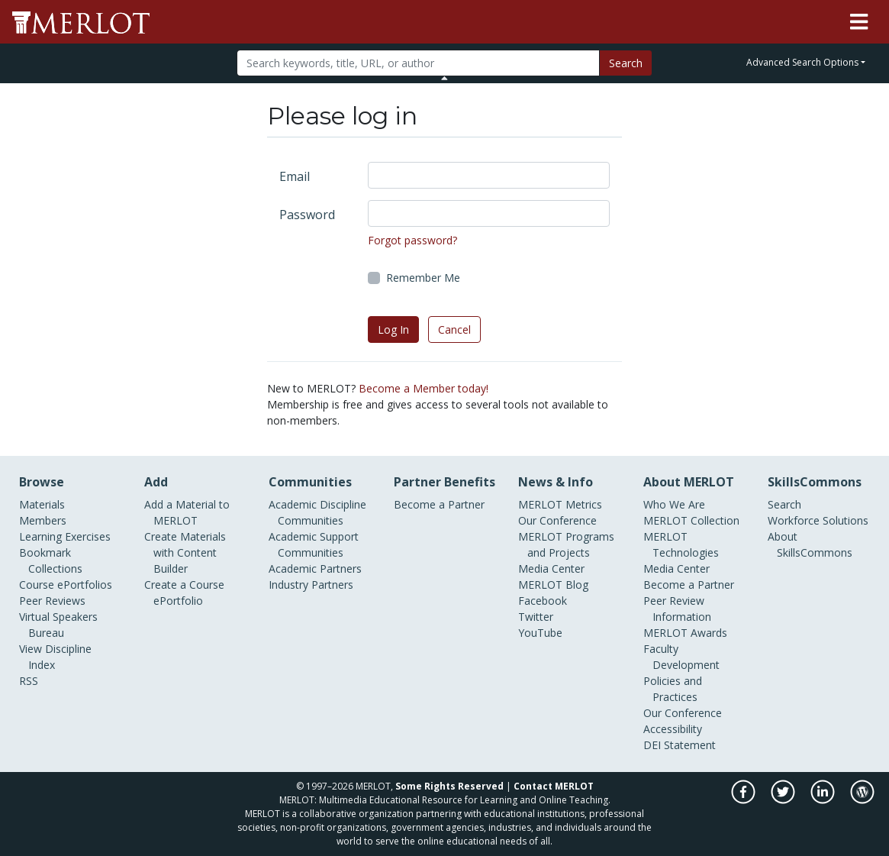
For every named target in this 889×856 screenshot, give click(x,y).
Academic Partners (315, 568)
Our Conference (557, 520)
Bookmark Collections (50, 560)
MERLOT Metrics (560, 504)
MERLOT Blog (553, 584)
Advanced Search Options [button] (802, 62)
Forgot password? (412, 240)
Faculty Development (681, 656)
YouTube (540, 632)
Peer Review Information (677, 608)
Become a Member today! (423, 388)
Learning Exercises (65, 536)
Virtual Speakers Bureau (58, 624)
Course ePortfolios (65, 584)
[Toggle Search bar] (444, 78)
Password (307, 214)
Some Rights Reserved (449, 786)
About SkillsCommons (810, 544)
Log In (393, 329)
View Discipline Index (55, 656)
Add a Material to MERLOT (187, 512)
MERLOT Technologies (681, 544)
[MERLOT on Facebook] (744, 799)
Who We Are (674, 504)
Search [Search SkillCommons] (784, 504)
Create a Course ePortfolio (184, 592)
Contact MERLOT (554, 786)
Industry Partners (311, 584)
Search (626, 63)
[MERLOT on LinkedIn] (823, 799)
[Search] (418, 63)
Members (42, 520)
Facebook (542, 600)
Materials (42, 504)
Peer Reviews (52, 600)
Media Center (551, 568)
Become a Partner (439, 504)
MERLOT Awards (685, 632)
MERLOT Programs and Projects (566, 544)
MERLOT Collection (691, 520)
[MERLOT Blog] (862, 799)
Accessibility (672, 729)
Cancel (454, 329)
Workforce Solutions (818, 520)
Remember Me (423, 277)
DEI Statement (679, 745)
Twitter (535, 616)
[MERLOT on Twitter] (784, 799)
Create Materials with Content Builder (185, 552)
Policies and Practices (672, 688)
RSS (28, 680)
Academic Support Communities (314, 544)
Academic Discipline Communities (317, 512)
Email (294, 176)
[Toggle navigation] (859, 22)
